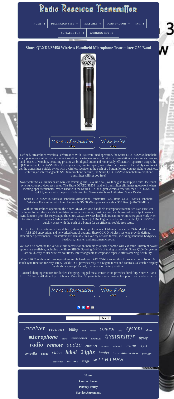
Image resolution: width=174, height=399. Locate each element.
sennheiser (79, 338)
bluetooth (58, 361)
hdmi (71, 352)
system (134, 328)
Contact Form (88, 381)
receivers (57, 329)
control (107, 329)
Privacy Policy (88, 386)
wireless (108, 359)
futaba (104, 353)
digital (143, 346)
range (44, 353)
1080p (73, 330)
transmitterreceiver (125, 353)
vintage (93, 331)
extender (105, 346)
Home (88, 375)
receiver (34, 328)
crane (130, 345)
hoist (84, 331)
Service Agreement (88, 392)
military (72, 361)
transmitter (120, 336)
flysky (143, 338)
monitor (147, 353)
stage (85, 361)
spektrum (96, 338)
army (120, 331)
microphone (43, 337)
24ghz (88, 352)
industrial (117, 346)
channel (91, 346)
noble (64, 338)
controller (31, 353)
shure (149, 330)
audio (74, 345)
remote (55, 345)
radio (36, 344)
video (57, 352)
